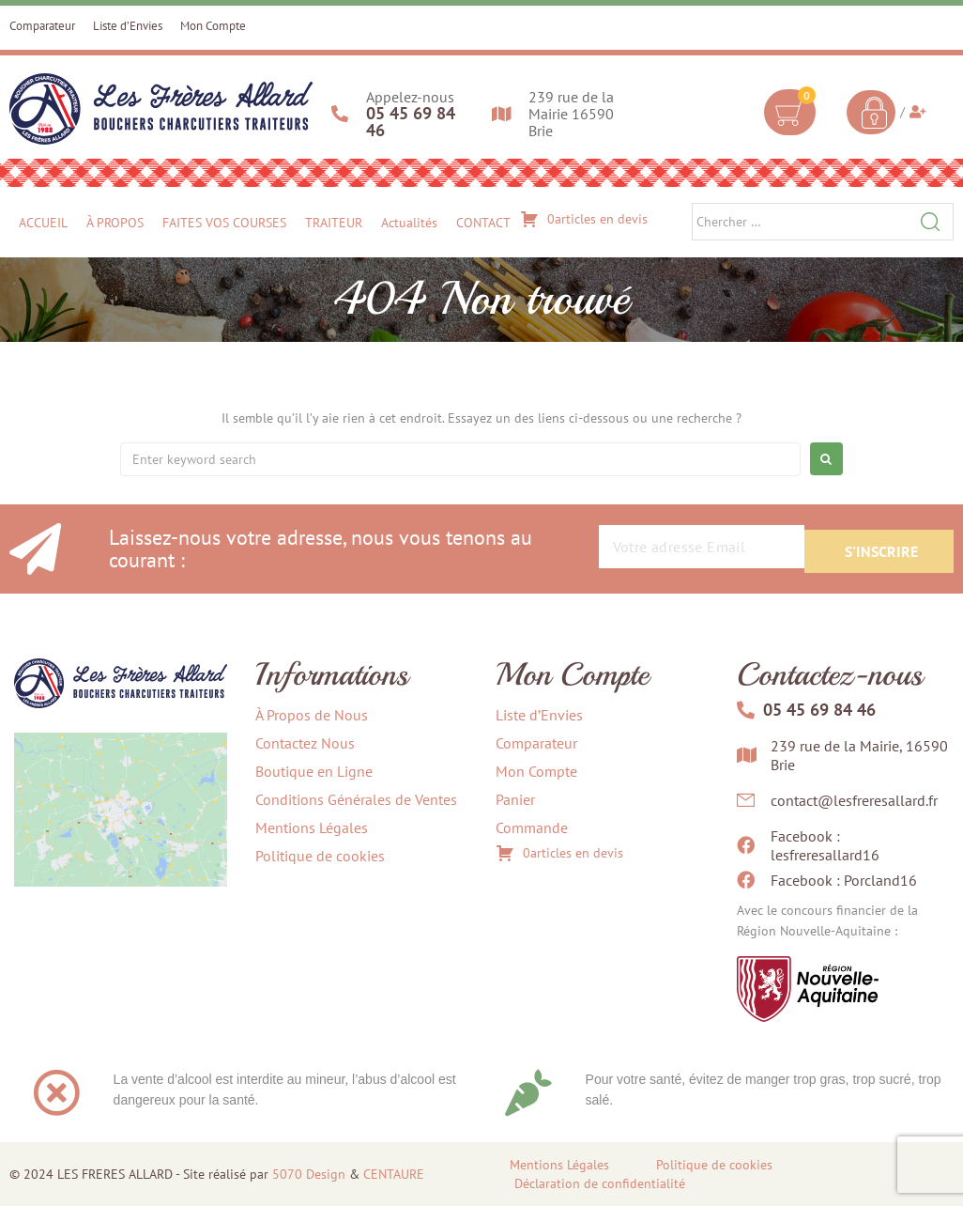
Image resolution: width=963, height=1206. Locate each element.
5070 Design (308, 1174)
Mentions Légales (559, 1164)
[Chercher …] (823, 221)
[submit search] (930, 221)
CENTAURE (393, 1174)
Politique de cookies (714, 1164)
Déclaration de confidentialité (599, 1183)
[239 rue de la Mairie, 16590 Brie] (120, 855)
